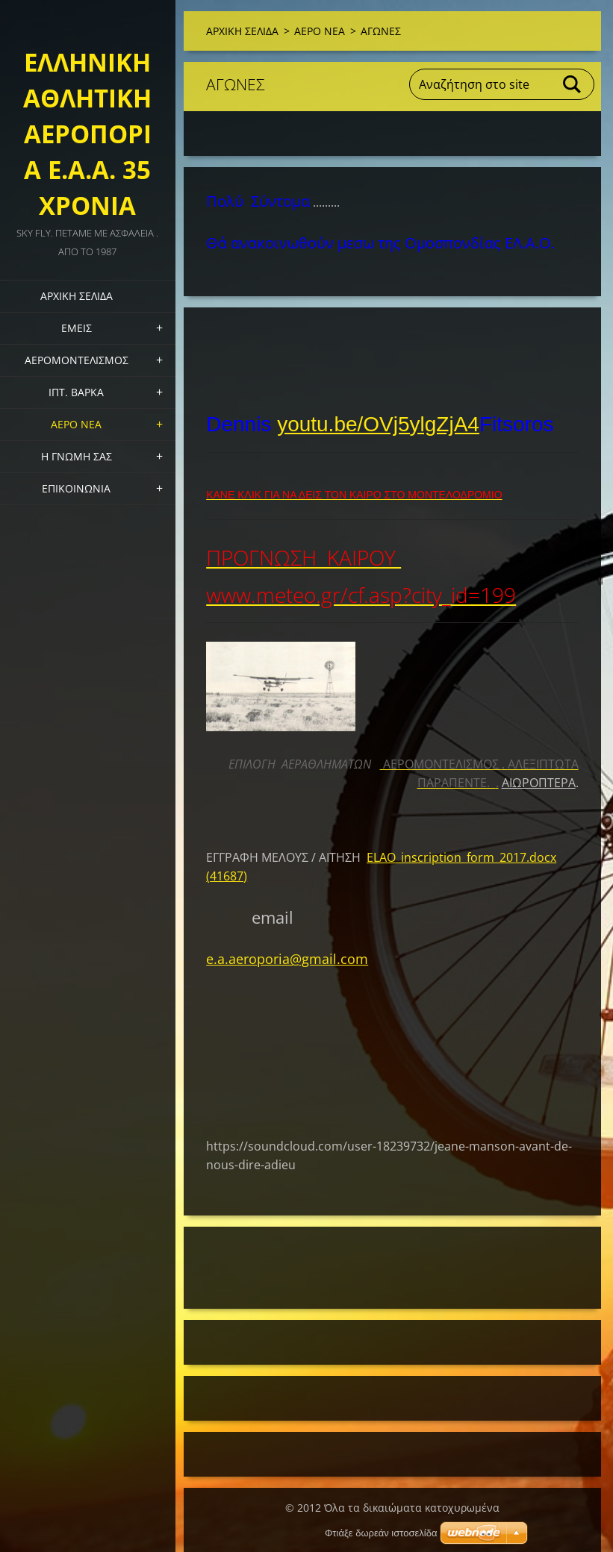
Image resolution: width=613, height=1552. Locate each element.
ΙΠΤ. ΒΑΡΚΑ (76, 392)
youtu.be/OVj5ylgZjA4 (378, 424)
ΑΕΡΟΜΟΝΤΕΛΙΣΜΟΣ (76, 360)
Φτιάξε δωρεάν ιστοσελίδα (381, 1533)
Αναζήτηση (572, 84)
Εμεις (76, 328)
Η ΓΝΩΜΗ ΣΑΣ (76, 456)
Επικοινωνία (76, 488)
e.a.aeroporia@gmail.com (287, 959)
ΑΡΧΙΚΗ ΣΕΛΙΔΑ (76, 296)
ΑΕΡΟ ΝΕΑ (76, 424)
